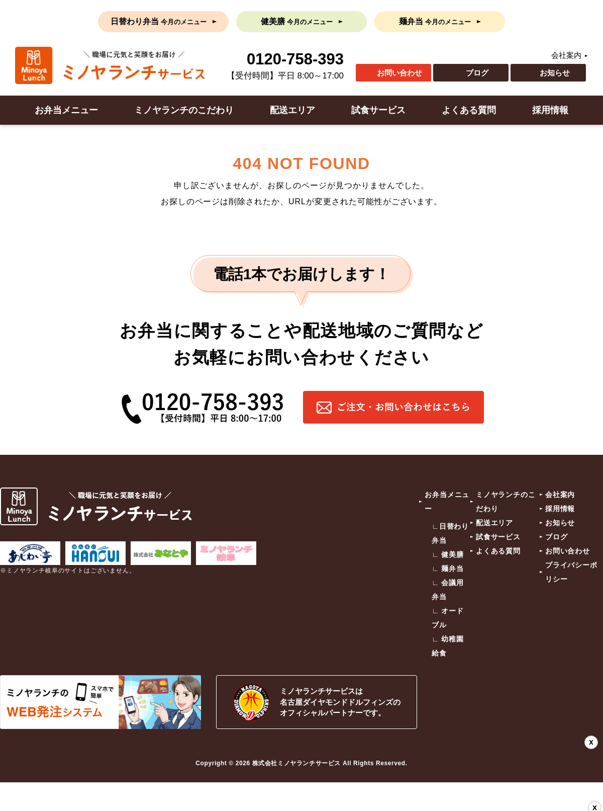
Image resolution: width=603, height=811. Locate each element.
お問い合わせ (399, 72)
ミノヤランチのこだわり (184, 110)
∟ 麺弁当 (448, 568)
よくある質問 (469, 110)
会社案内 (566, 55)
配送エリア (292, 110)
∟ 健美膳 (448, 554)
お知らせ (555, 72)
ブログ (477, 72)
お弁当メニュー (66, 110)
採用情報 (550, 110)
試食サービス (378, 110)
